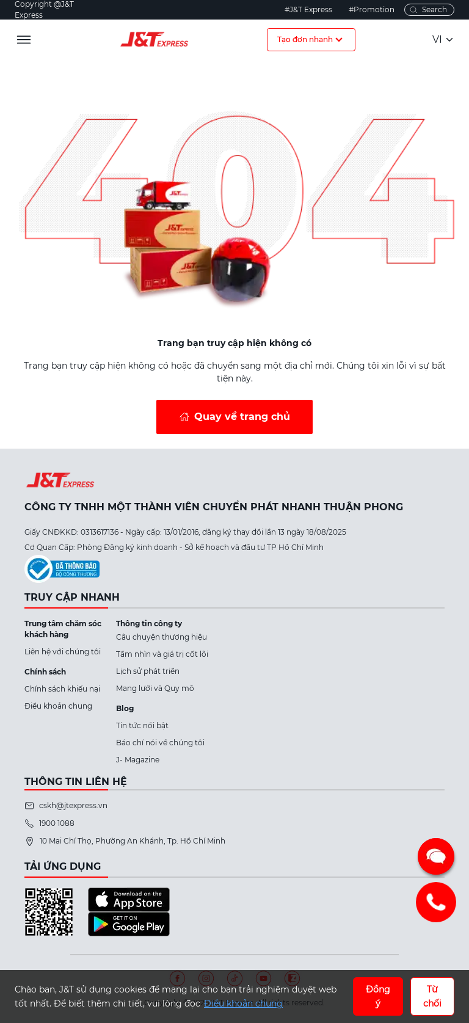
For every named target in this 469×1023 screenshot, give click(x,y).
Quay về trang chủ (242, 416)
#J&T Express (308, 9)
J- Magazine (137, 759)
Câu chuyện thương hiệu (161, 637)
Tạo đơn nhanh (311, 40)
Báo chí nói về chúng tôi (160, 742)
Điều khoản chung (58, 705)
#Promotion (371, 9)
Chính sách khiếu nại (62, 688)
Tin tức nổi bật (142, 725)
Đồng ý (378, 996)
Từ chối (432, 996)
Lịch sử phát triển (148, 671)
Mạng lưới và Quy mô (155, 688)
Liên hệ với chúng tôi (62, 651)
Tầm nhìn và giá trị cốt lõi (162, 654)
